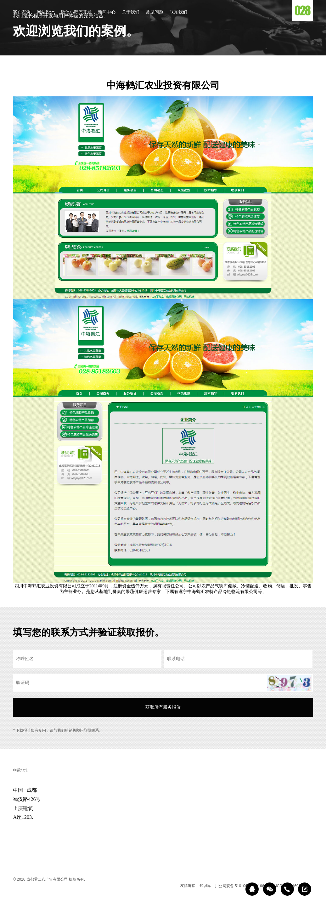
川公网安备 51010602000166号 (241, 886)
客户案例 (22, 12)
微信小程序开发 (76, 12)
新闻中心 (106, 12)
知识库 (205, 885)
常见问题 (154, 12)
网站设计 (45, 12)
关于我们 (130, 12)
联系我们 (178, 12)
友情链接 (187, 885)
